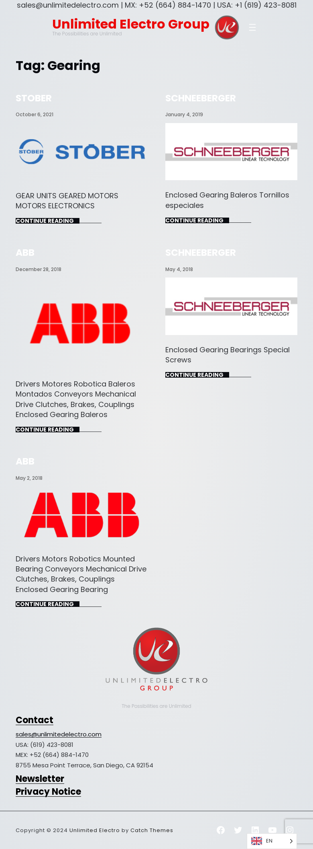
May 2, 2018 (29, 478)
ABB (25, 252)
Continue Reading (45, 221)
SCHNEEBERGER (200, 98)
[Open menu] (252, 27)
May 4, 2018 (179, 269)
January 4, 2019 (184, 114)
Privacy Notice (48, 791)
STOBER (34, 98)
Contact (34, 720)
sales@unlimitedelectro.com (59, 734)
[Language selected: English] (272, 841)
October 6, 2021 (34, 114)
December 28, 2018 (38, 269)
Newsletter (40, 779)
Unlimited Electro (94, 830)
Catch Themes (151, 830)
